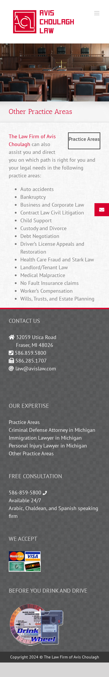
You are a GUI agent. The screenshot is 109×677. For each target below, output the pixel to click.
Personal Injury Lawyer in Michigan (48, 445)
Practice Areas (24, 422)
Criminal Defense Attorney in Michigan (52, 430)
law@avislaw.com (35, 368)
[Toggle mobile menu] (97, 13)
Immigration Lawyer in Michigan (45, 437)
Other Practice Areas (31, 453)
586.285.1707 (31, 360)
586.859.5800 (30, 353)
